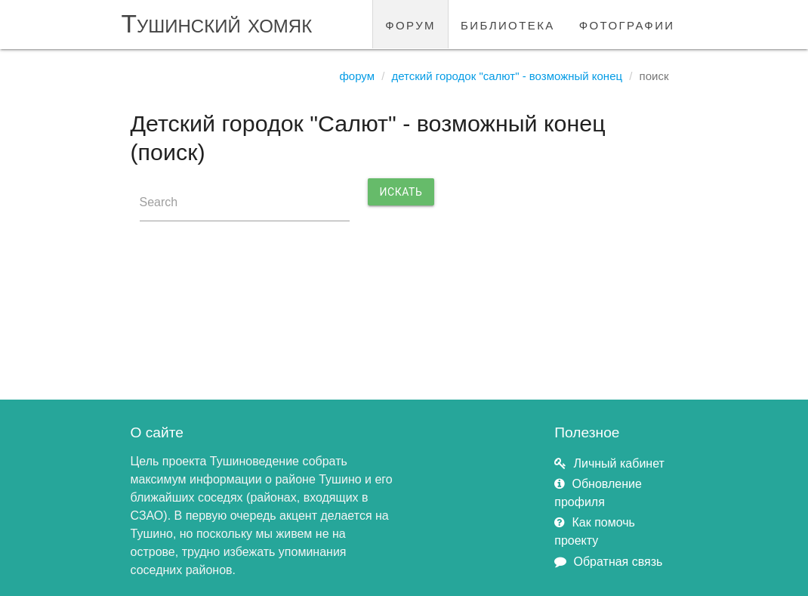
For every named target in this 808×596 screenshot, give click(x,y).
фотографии (627, 23)
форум (410, 23)
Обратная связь (618, 561)
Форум (357, 75)
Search (159, 202)
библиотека (508, 23)
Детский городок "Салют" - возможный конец (506, 75)
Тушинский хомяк (217, 24)
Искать (401, 192)
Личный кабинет (619, 463)
